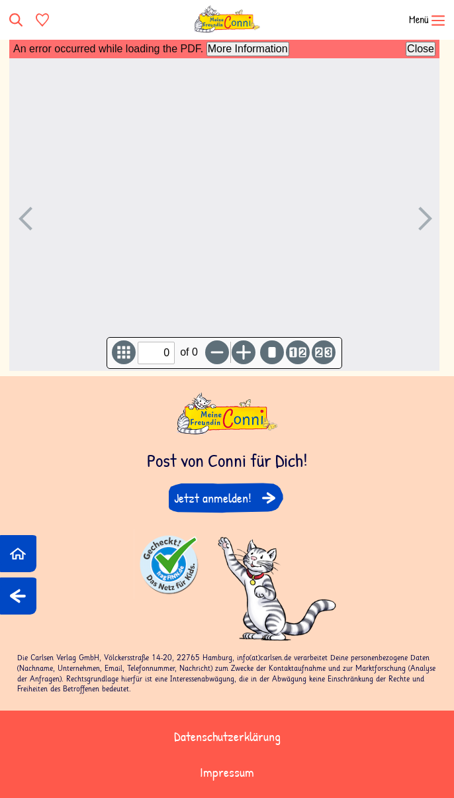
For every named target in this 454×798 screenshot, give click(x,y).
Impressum (227, 772)
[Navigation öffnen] (418, 19)
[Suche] (17, 19)
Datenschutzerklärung (227, 736)
